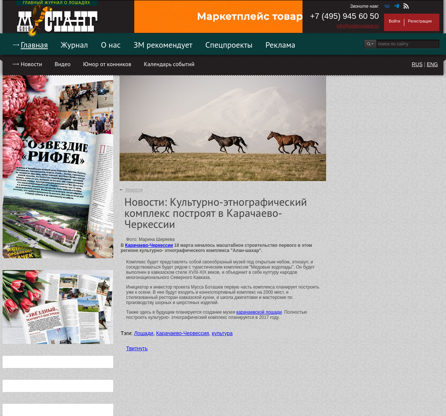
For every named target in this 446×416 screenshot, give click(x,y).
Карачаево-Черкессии (149, 245)
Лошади (143, 333)
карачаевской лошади (259, 312)
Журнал (74, 45)
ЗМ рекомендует (163, 45)
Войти (394, 21)
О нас (111, 45)
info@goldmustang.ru (358, 25)
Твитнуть (137, 348)
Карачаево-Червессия (182, 333)
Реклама (280, 45)
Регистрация (420, 21)
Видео (62, 64)
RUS (417, 64)
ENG (432, 64)
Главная (34, 45)
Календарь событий (169, 64)
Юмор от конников (107, 64)
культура (222, 333)
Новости (31, 64)
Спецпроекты (229, 45)
